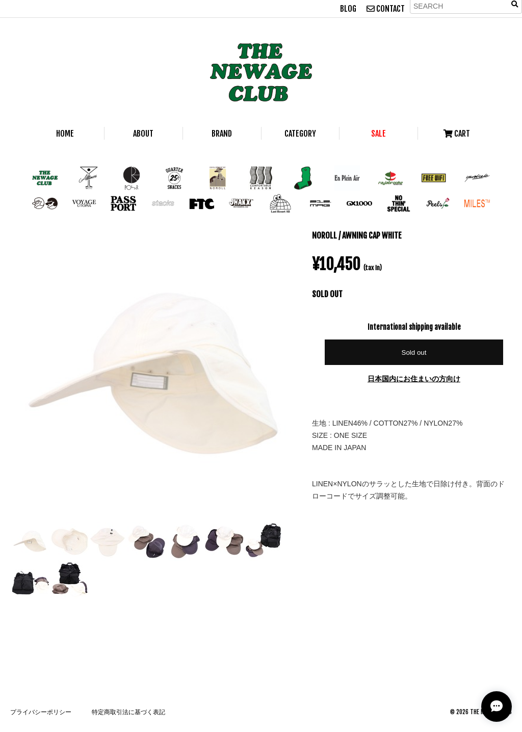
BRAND (222, 133)
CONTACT (386, 9)
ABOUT (143, 133)
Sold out (414, 352)
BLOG (348, 9)
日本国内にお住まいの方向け (414, 378)
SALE (378, 133)
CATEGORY (300, 133)
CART (456, 133)
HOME (65, 133)
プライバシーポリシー (40, 712)
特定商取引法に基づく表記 (128, 712)
